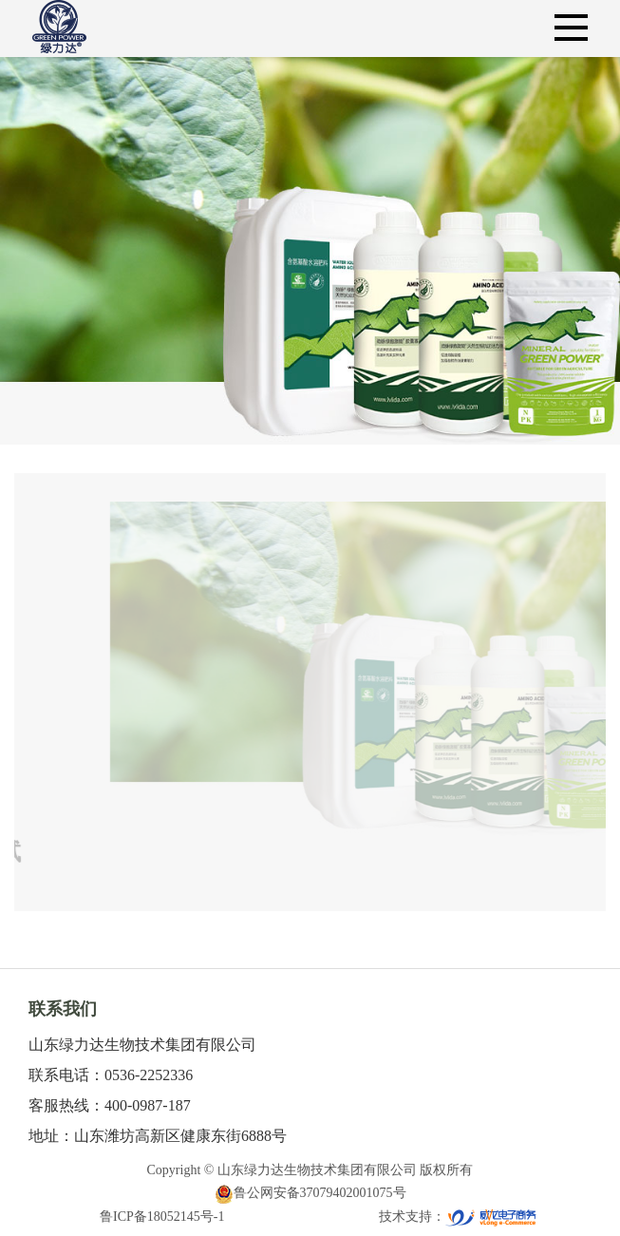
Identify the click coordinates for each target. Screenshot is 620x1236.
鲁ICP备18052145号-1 (162, 1216)
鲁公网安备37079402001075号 (310, 1193)
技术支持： (457, 1216)
